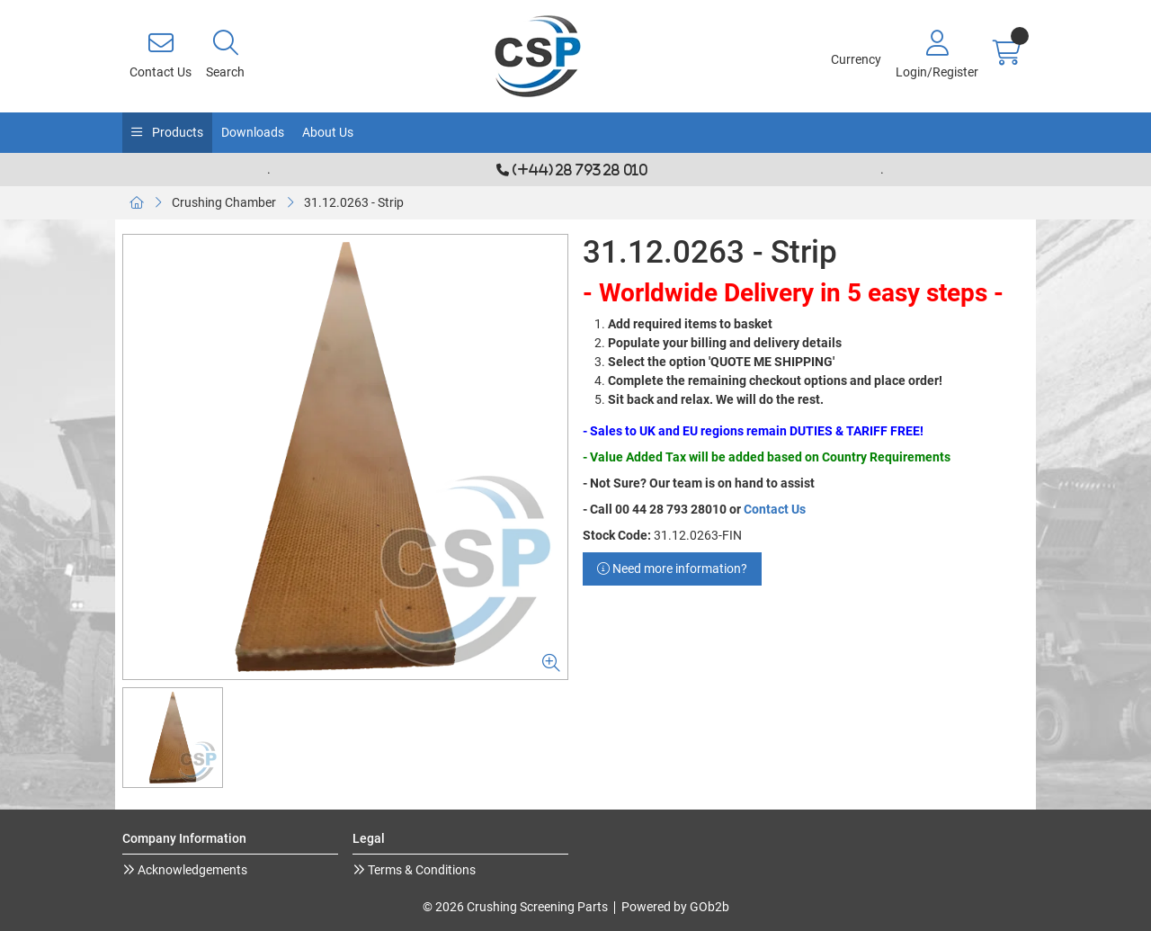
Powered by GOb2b (675, 907)
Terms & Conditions (420, 870)
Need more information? (672, 568)
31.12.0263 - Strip (354, 202)
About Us (327, 132)
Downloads (252, 132)
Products (176, 132)
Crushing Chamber (224, 202)
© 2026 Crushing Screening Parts (515, 907)
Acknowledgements (191, 870)
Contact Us (775, 509)
